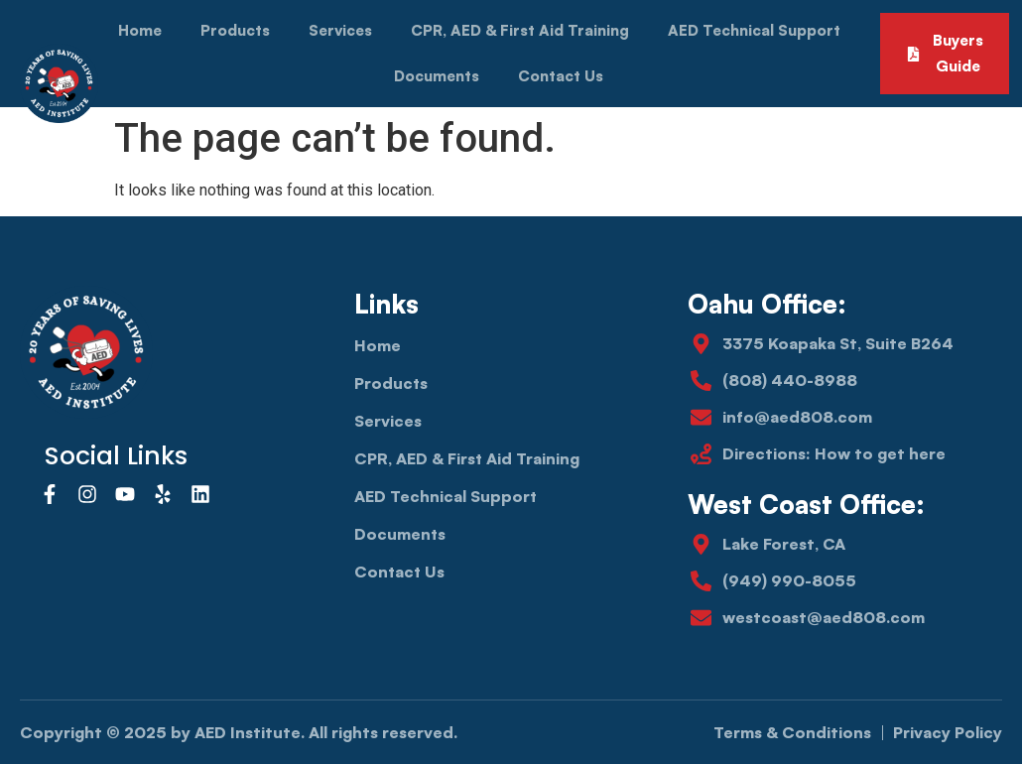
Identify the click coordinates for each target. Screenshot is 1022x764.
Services (340, 30)
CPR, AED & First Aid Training (520, 30)
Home (140, 30)
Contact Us (560, 75)
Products (235, 30)
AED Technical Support (754, 30)
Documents (436, 75)
